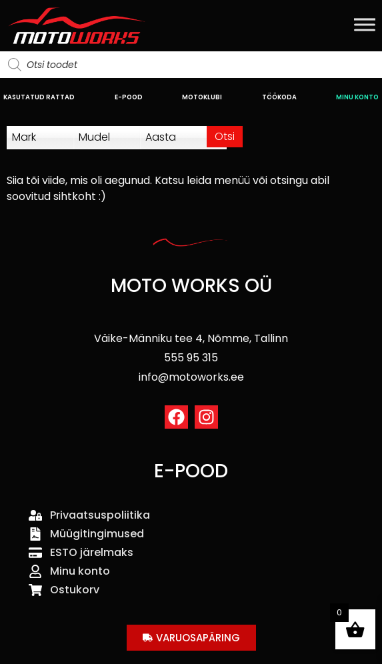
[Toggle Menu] (364, 24)
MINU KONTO (357, 97)
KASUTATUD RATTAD (39, 97)
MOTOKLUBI (202, 97)
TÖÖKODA (279, 97)
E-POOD (129, 97)
